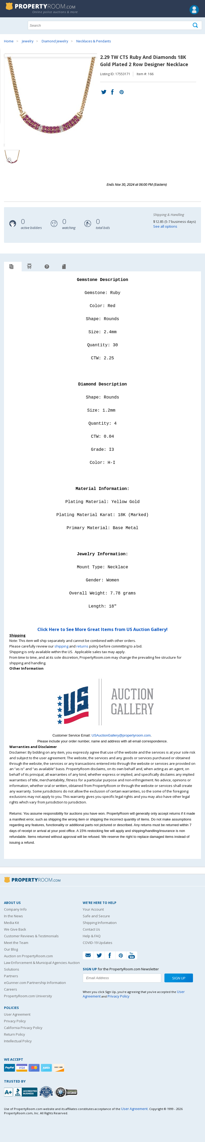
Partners (11, 976)
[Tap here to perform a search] (195, 25)
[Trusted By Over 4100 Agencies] (47, 1092)
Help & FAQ (92, 936)
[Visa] (22, 1068)
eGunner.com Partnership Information (35, 982)
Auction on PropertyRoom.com (28, 956)
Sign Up (179, 978)
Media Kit (11, 922)
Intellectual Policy (18, 1041)
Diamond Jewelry (55, 41)
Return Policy (14, 1034)
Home (9, 41)
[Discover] (59, 1068)
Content (5, 67)
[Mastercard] (35, 1068)
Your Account (93, 909)
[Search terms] (115, 25)
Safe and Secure (96, 916)
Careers (10, 989)
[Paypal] (10, 1068)
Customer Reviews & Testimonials (31, 936)
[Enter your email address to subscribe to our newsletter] (122, 978)
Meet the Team (16, 942)
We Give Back (15, 929)
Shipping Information (100, 922)
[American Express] (47, 1068)
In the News (13, 916)
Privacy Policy (15, 1021)
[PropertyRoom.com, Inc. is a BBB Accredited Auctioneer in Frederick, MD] (21, 1091)
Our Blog (11, 949)
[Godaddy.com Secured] (67, 1092)
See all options (165, 226)
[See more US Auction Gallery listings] (102, 729)
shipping (61, 646)
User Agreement (17, 1014)
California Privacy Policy (23, 1027)
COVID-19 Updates (97, 942)
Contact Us (91, 929)
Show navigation (9, 24)
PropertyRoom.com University (28, 996)
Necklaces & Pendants (93, 41)
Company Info (15, 909)
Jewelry (27, 41)
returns (82, 646)
